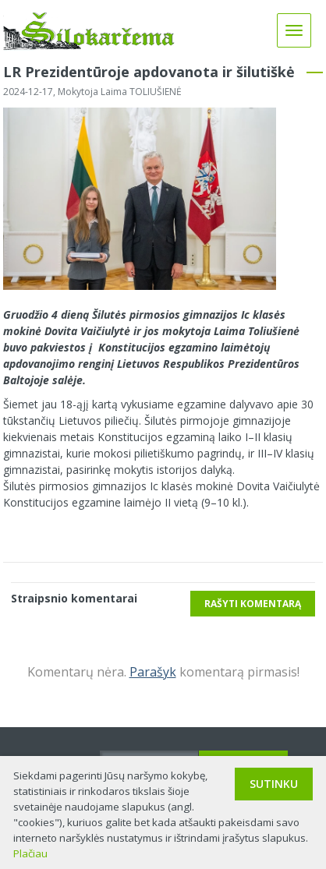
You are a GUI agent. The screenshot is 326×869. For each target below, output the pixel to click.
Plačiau (30, 853)
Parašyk (152, 671)
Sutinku (274, 783)
